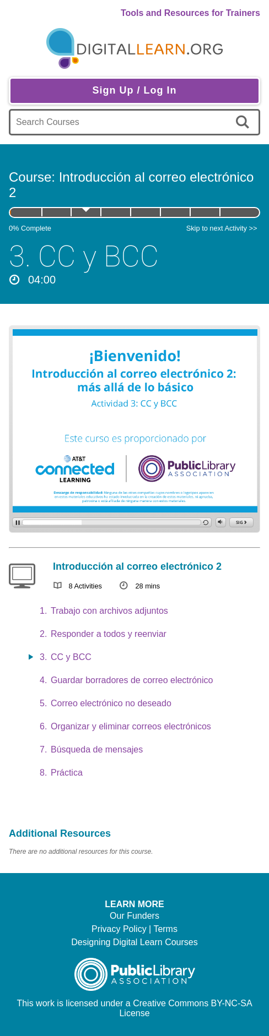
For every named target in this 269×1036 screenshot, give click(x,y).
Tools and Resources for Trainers (190, 13)
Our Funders (134, 915)
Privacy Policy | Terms (134, 929)
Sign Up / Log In (135, 90)
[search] (244, 122)
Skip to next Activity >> (221, 228)
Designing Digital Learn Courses (134, 942)
